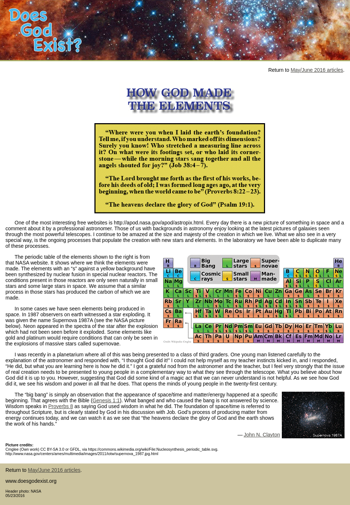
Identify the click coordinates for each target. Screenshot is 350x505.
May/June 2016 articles (317, 70)
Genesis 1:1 (106, 400)
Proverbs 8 (60, 406)
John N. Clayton (262, 435)
